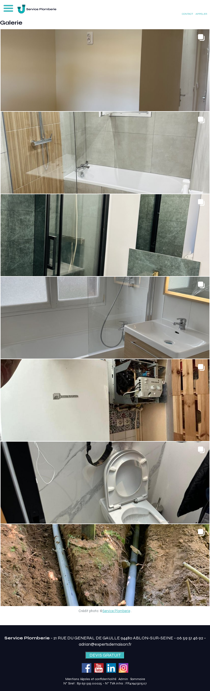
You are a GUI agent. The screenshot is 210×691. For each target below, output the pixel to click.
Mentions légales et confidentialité (90, 679)
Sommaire (137, 679)
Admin (123, 679)
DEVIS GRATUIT (105, 655)
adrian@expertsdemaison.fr (105, 644)
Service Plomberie (116, 611)
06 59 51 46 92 (190, 637)
